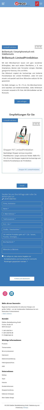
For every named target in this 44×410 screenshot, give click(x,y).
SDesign (25, 407)
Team (3, 378)
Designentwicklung (7, 390)
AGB (3, 366)
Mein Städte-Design (8, 397)
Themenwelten (6, 347)
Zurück (22, 185)
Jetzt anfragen (22, 101)
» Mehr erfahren (7, 313)
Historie (4, 382)
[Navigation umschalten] (2, 3)
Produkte (4, 343)
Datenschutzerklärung (8, 359)
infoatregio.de (8, 335)
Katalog (4, 375)
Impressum (5, 355)
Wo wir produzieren (8, 351)
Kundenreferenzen (7, 386)
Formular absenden (22, 279)
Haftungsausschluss (8, 362)
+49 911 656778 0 (9, 199)
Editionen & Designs (8, 394)
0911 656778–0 (7, 330)
